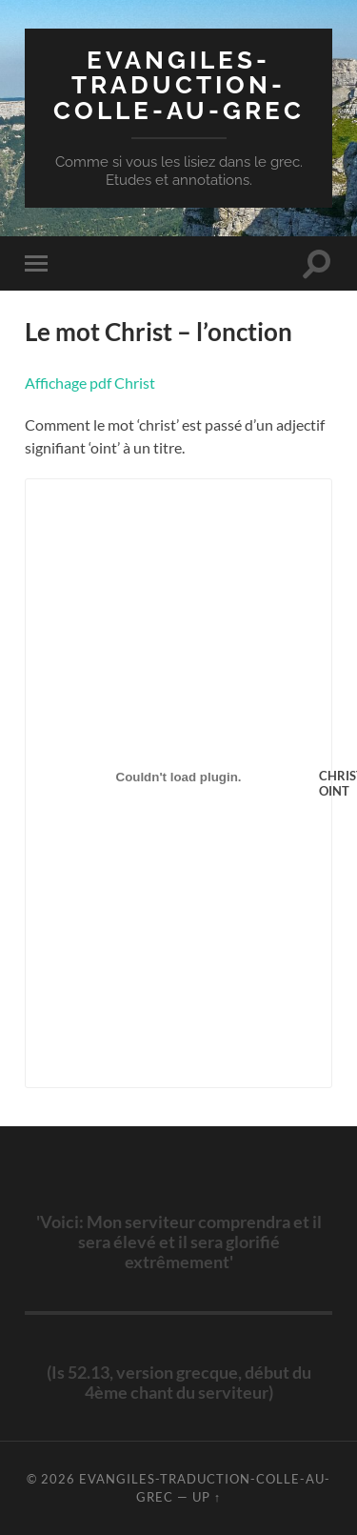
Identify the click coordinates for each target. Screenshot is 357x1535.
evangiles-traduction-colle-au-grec (179, 85)
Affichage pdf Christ (90, 383)
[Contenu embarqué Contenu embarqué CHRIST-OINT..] (178, 777)
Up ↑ (206, 1497)
